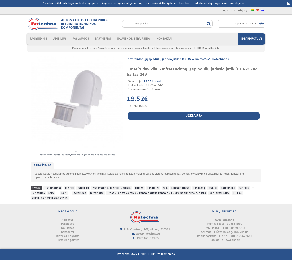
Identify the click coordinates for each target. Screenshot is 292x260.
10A (63, 193)
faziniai (69, 188)
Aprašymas (42, 165)
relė (165, 188)
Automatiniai (53, 188)
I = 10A (237, 193)
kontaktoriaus (180, 188)
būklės (213, 188)
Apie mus (67, 220)
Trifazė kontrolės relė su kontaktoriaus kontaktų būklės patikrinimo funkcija (156, 193)
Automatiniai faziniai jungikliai (111, 188)
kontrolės (153, 188)
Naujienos (67, 228)
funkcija (244, 188)
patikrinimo (228, 188)
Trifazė (139, 188)
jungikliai (83, 188)
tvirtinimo (80, 193)
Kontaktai (67, 232)
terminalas (97, 193)
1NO (51, 193)
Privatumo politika (67, 240)
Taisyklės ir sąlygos (67, 236)
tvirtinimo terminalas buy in (50, 198)
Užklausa (193, 116)
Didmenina (168, 254)
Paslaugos (67, 224)
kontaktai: (38, 193)
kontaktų (199, 188)
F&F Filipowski (153, 81)
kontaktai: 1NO (219, 193)
